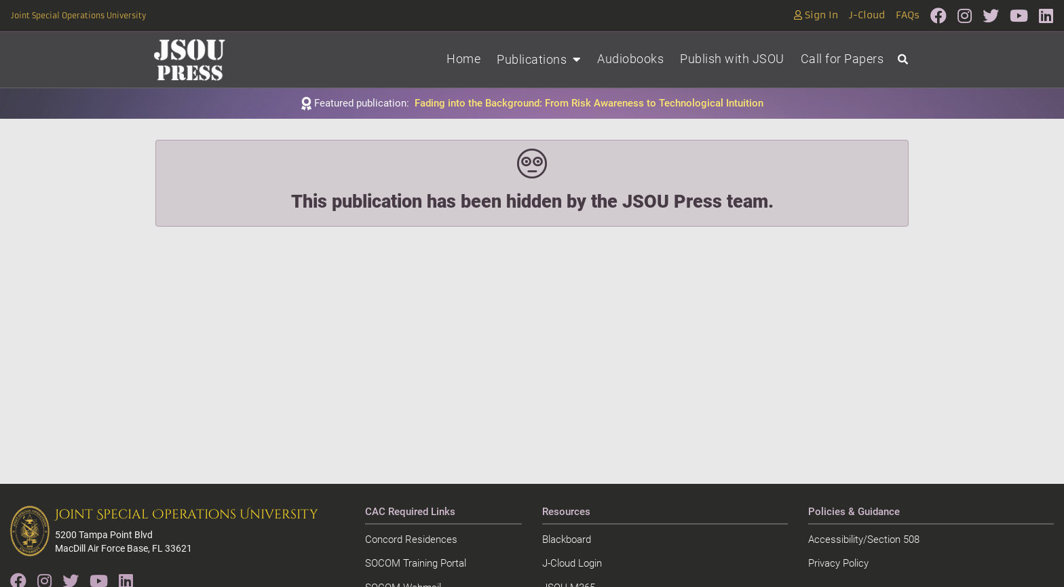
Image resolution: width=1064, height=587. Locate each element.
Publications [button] (539, 59)
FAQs (907, 15)
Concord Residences (411, 539)
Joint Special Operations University (78, 15)
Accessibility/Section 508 (863, 539)
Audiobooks (630, 59)
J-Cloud (867, 15)
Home (463, 59)
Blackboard (566, 539)
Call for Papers (842, 59)
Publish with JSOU (732, 59)
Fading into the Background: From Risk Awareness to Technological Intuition (589, 103)
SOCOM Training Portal (415, 563)
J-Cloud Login (572, 563)
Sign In (816, 15)
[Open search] (903, 60)
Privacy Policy (838, 563)
